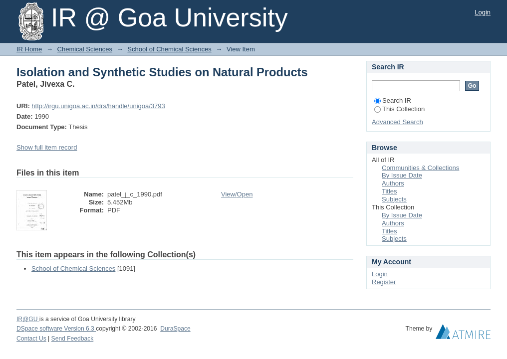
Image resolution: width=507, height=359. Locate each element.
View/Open (237, 194)
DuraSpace (175, 328)
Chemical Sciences (85, 49)
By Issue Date (402, 175)
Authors (393, 183)
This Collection (399, 109)
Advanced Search (397, 122)
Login (483, 12)
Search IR (392, 100)
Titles (389, 191)
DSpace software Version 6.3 (56, 328)
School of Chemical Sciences (169, 49)
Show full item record (46, 147)
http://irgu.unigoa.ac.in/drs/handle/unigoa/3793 (98, 106)
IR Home (29, 49)
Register (384, 282)
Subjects (394, 199)
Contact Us (31, 338)
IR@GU (27, 319)
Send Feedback (72, 338)
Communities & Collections (420, 168)
